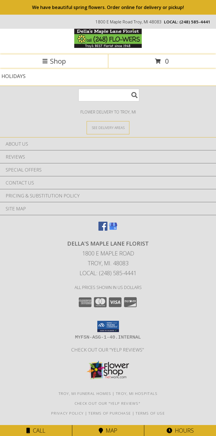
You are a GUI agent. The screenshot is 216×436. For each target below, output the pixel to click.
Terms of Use (150, 413)
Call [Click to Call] (35, 430)
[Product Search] (108, 95)
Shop (54, 61)
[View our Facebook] (102, 229)
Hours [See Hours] (180, 430)
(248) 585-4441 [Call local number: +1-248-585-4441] (194, 22)
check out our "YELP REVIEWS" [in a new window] (108, 349)
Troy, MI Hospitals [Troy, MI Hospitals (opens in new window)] (137, 393)
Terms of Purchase (109, 413)
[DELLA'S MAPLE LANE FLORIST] (108, 46)
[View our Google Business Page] (113, 229)
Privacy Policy (67, 413)
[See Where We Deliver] (108, 127)
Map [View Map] (108, 430)
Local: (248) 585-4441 (108, 273)
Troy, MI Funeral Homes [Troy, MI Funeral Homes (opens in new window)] (84, 393)
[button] (108, 326)
